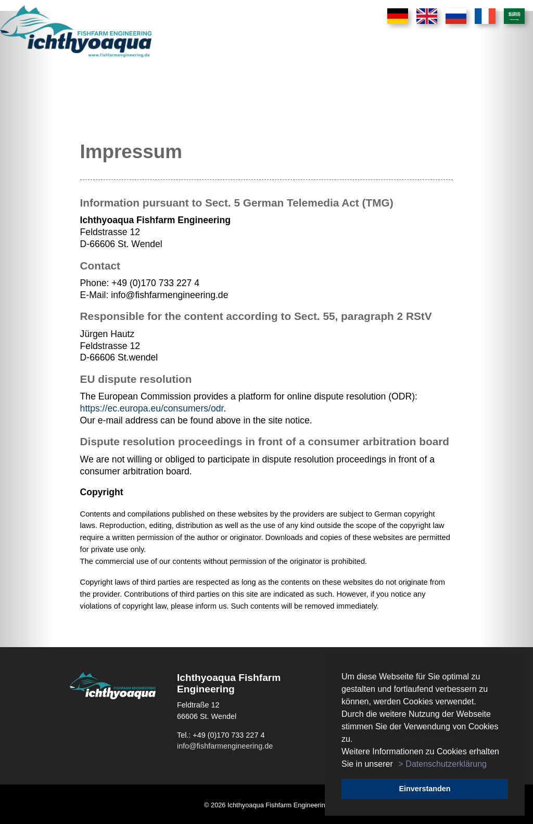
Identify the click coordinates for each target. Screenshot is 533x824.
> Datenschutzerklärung (443, 763)
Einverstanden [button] (424, 788)
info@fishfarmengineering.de (225, 746)
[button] (396, 764)
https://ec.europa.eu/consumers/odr (152, 408)
